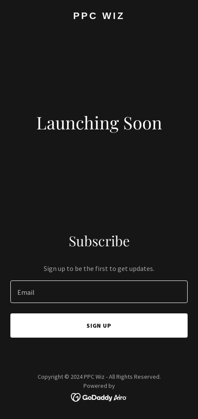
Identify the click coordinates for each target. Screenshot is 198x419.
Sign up (99, 325)
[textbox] (99, 291)
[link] (99, 16)
